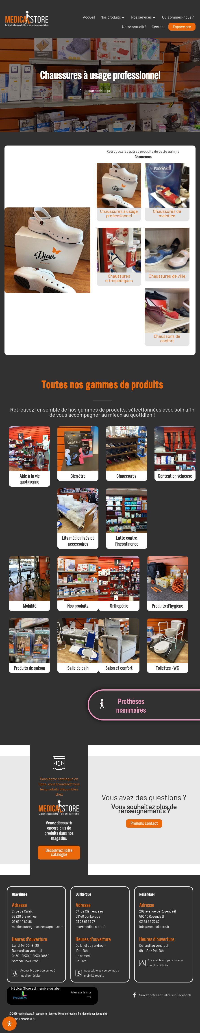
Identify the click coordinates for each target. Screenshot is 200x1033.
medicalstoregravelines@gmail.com (37, 927)
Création (22, 1019)
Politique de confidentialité (92, 1013)
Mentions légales (67, 1013)
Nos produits (110, 90)
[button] (123, 17)
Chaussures (88, 90)
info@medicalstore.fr (91, 927)
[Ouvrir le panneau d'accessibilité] (9, 1023)
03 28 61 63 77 (85, 921)
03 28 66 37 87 (149, 921)
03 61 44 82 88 (22, 921)
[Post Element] (119, 192)
